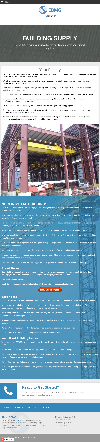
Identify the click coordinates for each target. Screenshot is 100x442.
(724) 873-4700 (52, 16)
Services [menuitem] (19, 407)
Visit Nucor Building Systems (12, 279)
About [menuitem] (7, 407)
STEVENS (19, 420)
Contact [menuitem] (45, 407)
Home (7, 2)
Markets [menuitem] (32, 407)
